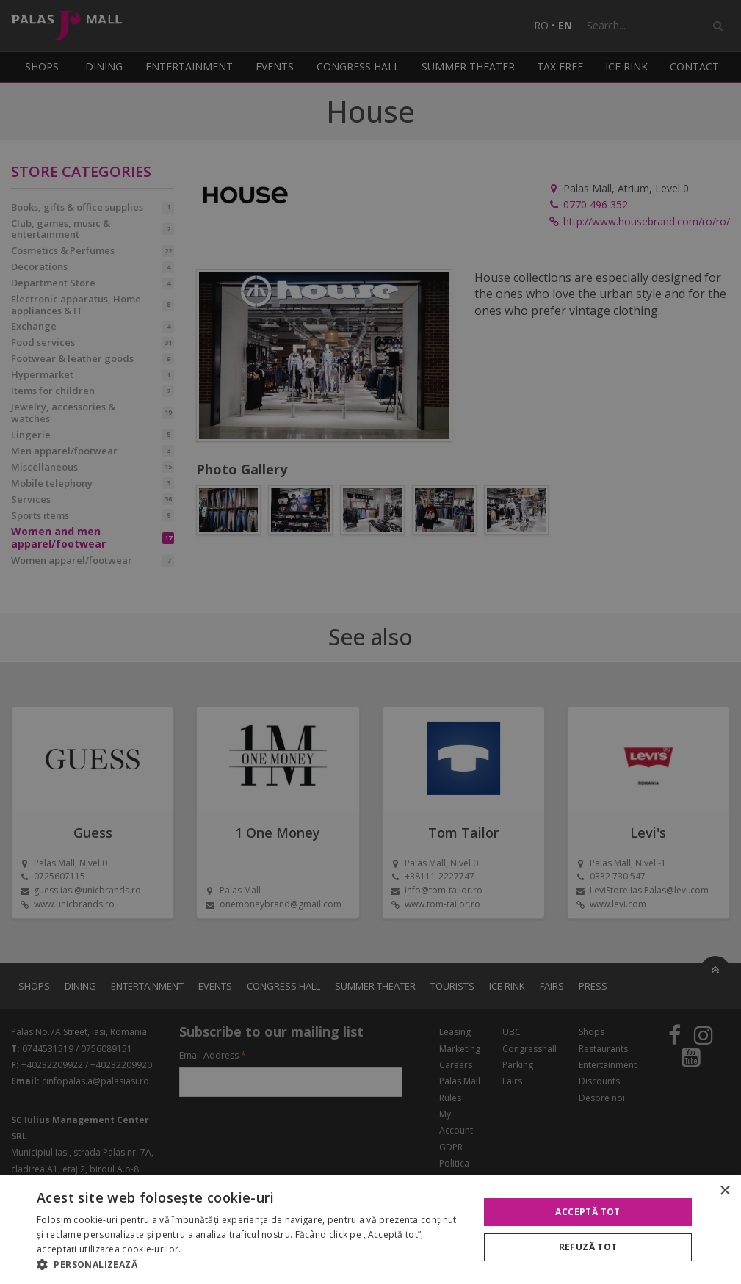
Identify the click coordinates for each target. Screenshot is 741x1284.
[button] (251, 1265)
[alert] (370, 642)
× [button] (724, 1191)
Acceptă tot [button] (587, 1211)
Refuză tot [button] (588, 1247)
